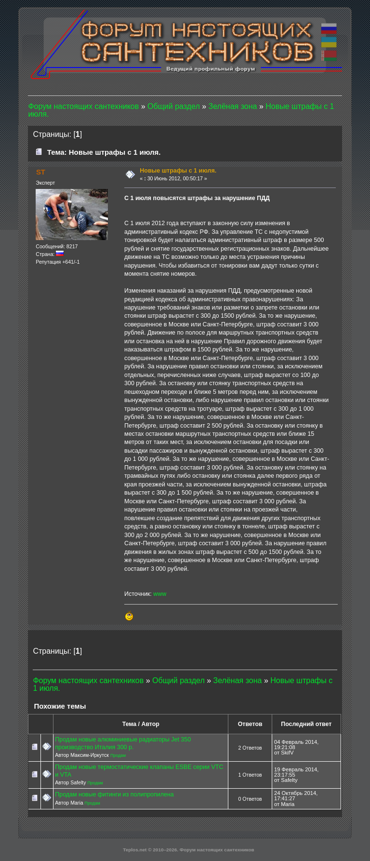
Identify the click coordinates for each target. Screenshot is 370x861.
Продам (118, 755)
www (159, 594)
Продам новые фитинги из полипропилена (114, 794)
